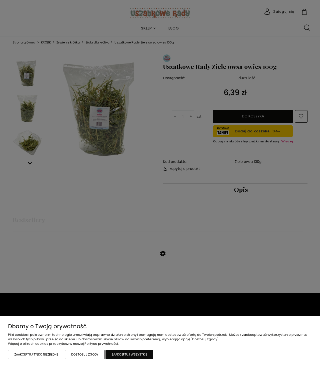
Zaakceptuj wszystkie (129, 354)
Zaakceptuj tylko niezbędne (36, 354)
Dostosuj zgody (84, 354)
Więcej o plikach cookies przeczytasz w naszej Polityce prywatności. (63, 343)
